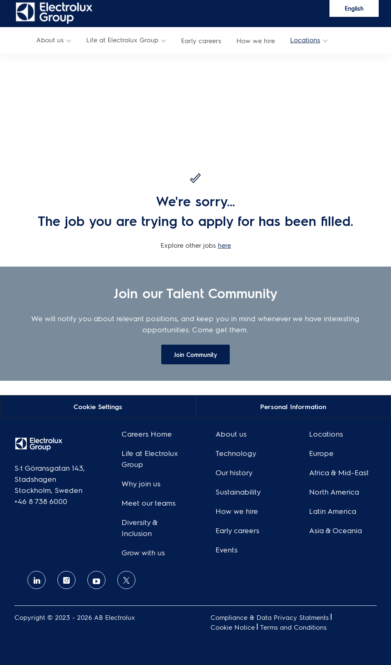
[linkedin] (36, 580)
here (224, 245)
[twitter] (126, 580)
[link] (54, 12)
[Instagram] (66, 580)
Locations (305, 39)
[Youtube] (96, 580)
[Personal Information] (293, 406)
